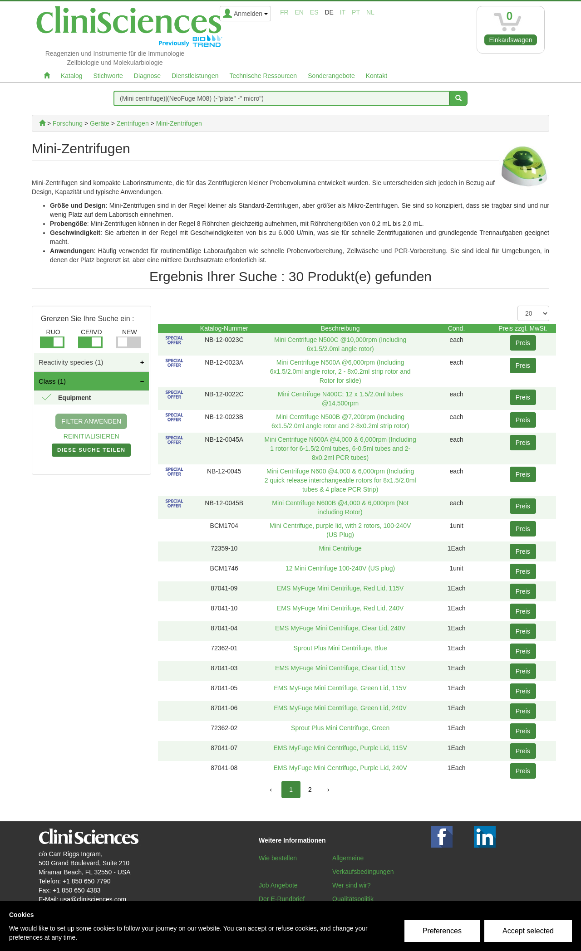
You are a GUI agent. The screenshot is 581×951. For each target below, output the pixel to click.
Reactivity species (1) (71, 362)
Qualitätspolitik (353, 898)
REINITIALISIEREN (91, 436)
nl (370, 12)
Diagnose (147, 75)
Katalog (71, 75)
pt (356, 12)
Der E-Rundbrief (282, 898)
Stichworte (108, 75)
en (299, 12)
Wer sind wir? (351, 885)
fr (284, 12)
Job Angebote (278, 885)
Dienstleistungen (195, 75)
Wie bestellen (278, 858)
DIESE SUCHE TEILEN (91, 452)
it (342, 12)
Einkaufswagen (510, 40)
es (314, 12)
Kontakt (376, 75)
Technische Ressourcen (263, 75)
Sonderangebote (331, 75)
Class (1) (52, 381)
